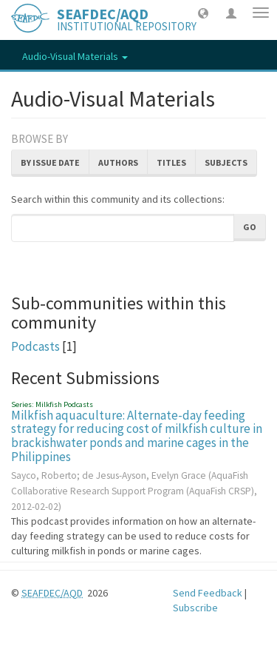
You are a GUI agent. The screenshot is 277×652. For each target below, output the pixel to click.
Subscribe (195, 607)
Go (249, 226)
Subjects (226, 162)
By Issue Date (50, 162)
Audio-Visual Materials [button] (75, 56)
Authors (118, 162)
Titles (171, 162)
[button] (203, 12)
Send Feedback (207, 592)
